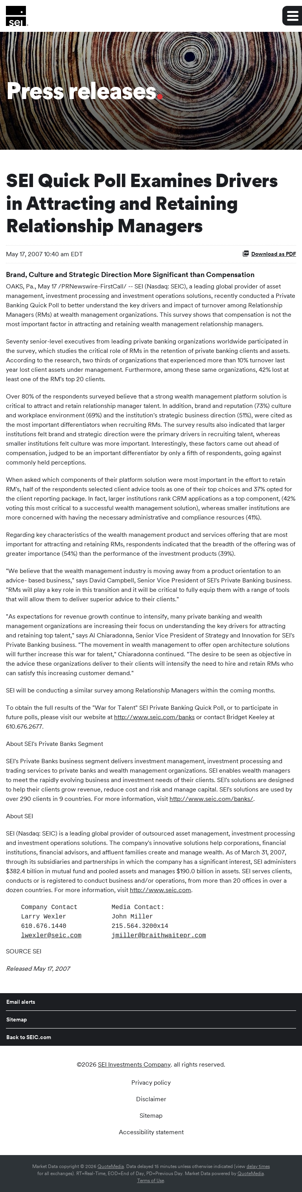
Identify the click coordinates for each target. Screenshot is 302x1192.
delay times (258, 1166)
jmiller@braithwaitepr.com (159, 935)
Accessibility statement (151, 1132)
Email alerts (20, 1002)
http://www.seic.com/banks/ (211, 799)
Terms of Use (150, 1180)
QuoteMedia (111, 1166)
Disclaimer (151, 1099)
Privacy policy (151, 1083)
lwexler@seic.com (51, 935)
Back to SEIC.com (28, 1037)
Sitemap (16, 1019)
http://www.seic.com (160, 890)
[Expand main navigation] (292, 16)
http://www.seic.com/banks (154, 717)
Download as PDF (269, 253)
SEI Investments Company (134, 1064)
